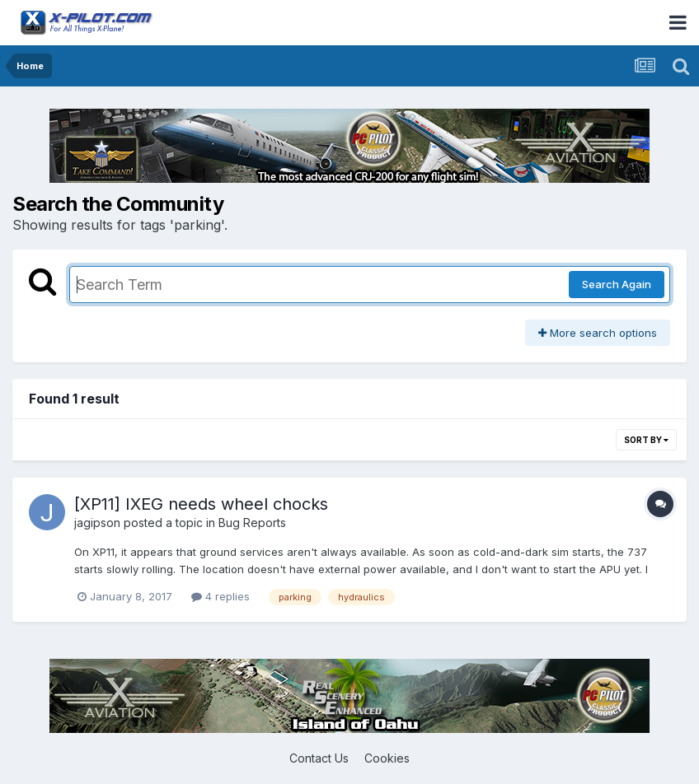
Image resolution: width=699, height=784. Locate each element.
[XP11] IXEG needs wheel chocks (201, 504)
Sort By (646, 440)
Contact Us (319, 758)
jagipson (97, 523)
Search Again (616, 284)
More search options (597, 332)
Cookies (387, 758)
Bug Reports (252, 523)
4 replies (220, 596)
